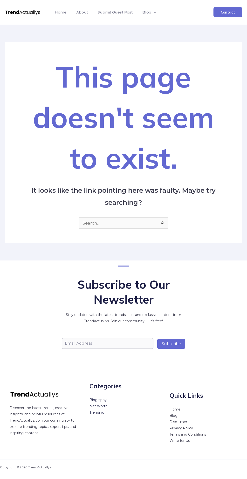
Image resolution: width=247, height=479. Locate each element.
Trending (96, 413)
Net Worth (98, 406)
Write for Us (180, 441)
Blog (142, 12)
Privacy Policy (181, 428)
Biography (98, 400)
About (79, 12)
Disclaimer (178, 422)
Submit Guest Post (110, 12)
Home (60, 12)
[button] (147, 12)
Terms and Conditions (188, 434)
